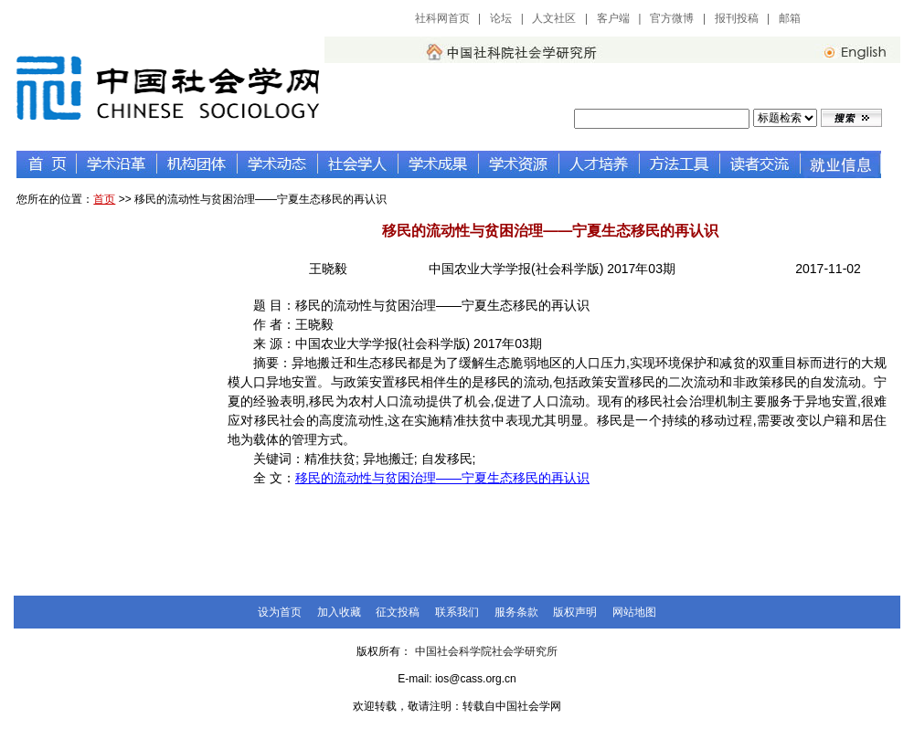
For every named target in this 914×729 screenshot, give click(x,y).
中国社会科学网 (856, 18)
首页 (104, 199)
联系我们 (457, 612)
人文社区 (554, 18)
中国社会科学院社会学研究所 (486, 651)
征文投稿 (398, 612)
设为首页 (280, 612)
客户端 (613, 18)
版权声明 (575, 612)
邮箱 (790, 18)
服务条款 (516, 612)
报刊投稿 (737, 18)
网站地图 (634, 612)
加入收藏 (339, 612)
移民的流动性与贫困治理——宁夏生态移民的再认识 (442, 477)
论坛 (501, 18)
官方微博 (672, 18)
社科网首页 (442, 18)
